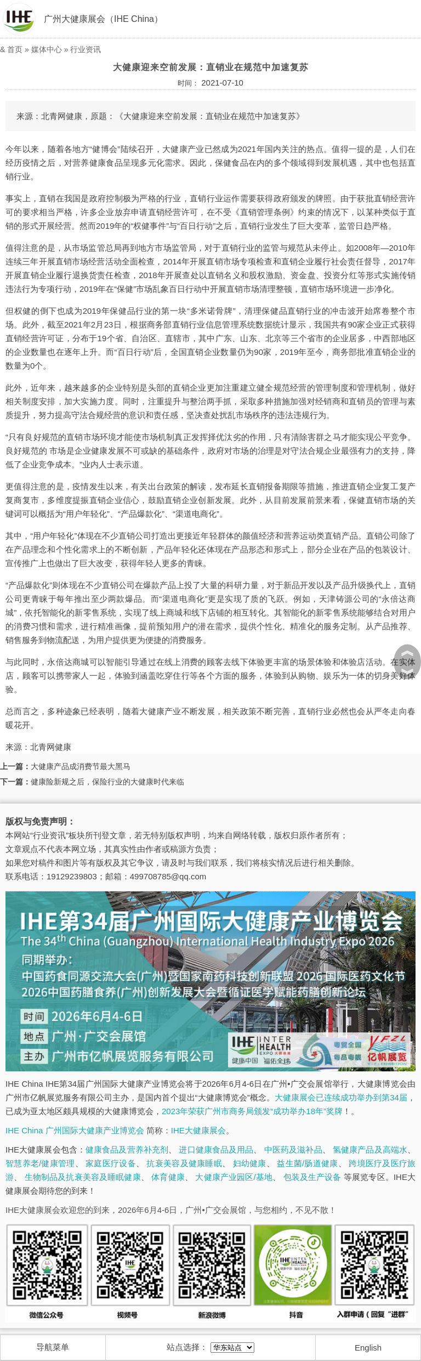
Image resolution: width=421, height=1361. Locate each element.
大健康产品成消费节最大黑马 (80, 766)
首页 (14, 49)
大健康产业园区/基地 (233, 1177)
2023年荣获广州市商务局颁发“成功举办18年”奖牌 (252, 1111)
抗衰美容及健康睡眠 (183, 1163)
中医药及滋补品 (293, 1149)
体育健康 (168, 1177)
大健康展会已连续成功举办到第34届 (341, 1097)
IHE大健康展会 (198, 1130)
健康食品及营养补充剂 (127, 1149)
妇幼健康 (249, 1163)
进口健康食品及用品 (216, 1149)
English (368, 1347)
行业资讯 (85, 49)
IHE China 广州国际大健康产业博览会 (74, 1130)
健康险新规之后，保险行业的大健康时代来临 (107, 781)
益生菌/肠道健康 (307, 1163)
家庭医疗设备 (111, 1163)
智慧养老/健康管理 (40, 1163)
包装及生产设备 (312, 1177)
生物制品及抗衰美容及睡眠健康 (83, 1177)
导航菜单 (52, 1347)
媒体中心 (46, 49)
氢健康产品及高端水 (370, 1149)
